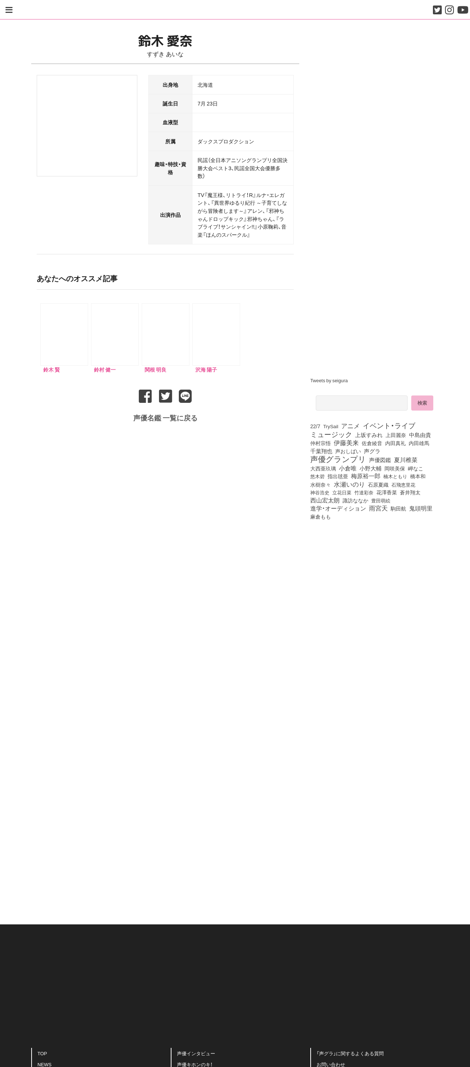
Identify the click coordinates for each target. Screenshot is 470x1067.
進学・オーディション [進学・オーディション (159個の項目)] (338, 508)
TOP (42, 1052)
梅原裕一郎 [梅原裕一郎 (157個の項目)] (365, 476)
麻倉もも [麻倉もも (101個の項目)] (320, 516)
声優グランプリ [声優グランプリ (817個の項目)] (338, 458)
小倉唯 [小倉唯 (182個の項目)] (348, 468)
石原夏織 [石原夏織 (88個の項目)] (378, 484)
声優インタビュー (196, 1052)
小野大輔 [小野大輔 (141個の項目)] (370, 468)
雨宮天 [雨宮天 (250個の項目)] (378, 508)
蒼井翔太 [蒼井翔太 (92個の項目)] (410, 492)
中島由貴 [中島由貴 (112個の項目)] (420, 434)
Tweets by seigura (329, 380)
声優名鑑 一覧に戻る (165, 416)
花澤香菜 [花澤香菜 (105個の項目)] (386, 492)
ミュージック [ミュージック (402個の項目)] (331, 434)
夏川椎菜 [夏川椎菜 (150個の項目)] (405, 459)
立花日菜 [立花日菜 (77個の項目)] (341, 492)
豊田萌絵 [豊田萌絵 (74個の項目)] (380, 500)
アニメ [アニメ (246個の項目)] (350, 425)
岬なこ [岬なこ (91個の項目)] (415, 468)
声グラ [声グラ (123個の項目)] (372, 451)
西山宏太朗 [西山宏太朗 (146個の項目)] (325, 500)
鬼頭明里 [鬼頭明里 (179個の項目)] (421, 508)
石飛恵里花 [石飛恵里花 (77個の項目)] (403, 484)
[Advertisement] (165, 833)
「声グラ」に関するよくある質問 (350, 1052)
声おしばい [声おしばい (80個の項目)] (348, 451)
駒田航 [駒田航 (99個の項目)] (398, 508)
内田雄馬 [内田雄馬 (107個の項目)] (419, 443)
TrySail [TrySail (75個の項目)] (330, 426)
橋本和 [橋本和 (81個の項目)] (418, 476)
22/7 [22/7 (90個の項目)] (315, 426)
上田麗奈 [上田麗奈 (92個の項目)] (396, 434)
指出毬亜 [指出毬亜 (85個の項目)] (338, 476)
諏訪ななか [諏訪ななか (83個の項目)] (355, 500)
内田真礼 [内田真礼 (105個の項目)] (395, 443)
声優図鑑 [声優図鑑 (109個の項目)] (380, 459)
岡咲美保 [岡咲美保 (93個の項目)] (394, 468)
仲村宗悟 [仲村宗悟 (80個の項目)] (320, 443)
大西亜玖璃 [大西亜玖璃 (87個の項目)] (323, 468)
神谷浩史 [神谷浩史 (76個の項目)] (319, 492)
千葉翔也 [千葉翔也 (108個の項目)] (321, 451)
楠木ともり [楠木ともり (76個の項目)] (395, 476)
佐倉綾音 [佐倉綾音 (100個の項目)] (372, 443)
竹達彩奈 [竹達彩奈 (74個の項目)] (363, 492)
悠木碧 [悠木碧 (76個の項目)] (317, 476)
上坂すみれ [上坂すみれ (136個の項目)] (369, 434)
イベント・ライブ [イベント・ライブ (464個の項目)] (389, 425)
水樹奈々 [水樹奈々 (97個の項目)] (320, 484)
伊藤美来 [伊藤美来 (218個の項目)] (346, 442)
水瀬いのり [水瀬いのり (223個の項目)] (349, 484)
